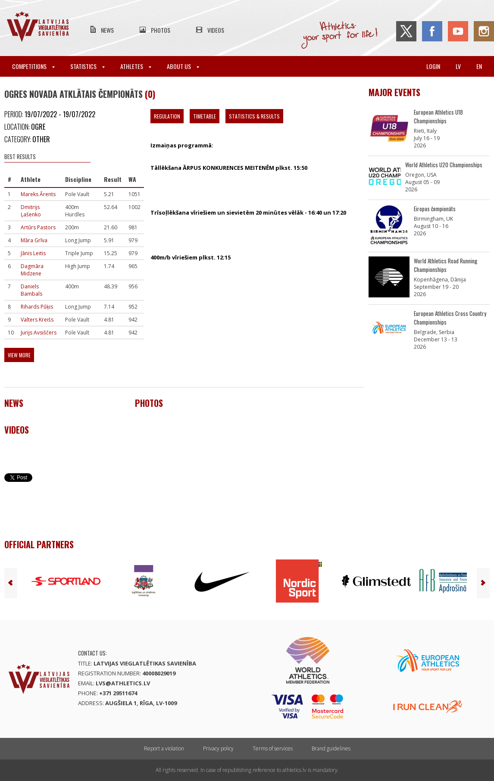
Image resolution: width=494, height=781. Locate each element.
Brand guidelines (331, 748)
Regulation (167, 116)
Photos (160, 29)
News (107, 29)
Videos (215, 29)
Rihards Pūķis (37, 306)
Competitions (33, 66)
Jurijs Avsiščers (38, 332)
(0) (150, 93)
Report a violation (164, 748)
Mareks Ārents (38, 194)
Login (433, 66)
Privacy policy (218, 748)
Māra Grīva (34, 240)
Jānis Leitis (33, 253)
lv (458, 66)
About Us (183, 66)
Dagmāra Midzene (32, 269)
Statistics (87, 66)
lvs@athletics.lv (123, 683)
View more (19, 355)
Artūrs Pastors (38, 227)
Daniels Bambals (31, 290)
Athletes (135, 66)
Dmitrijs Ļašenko (31, 210)
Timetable (204, 116)
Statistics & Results (254, 116)
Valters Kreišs (37, 319)
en (479, 66)
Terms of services (273, 748)
